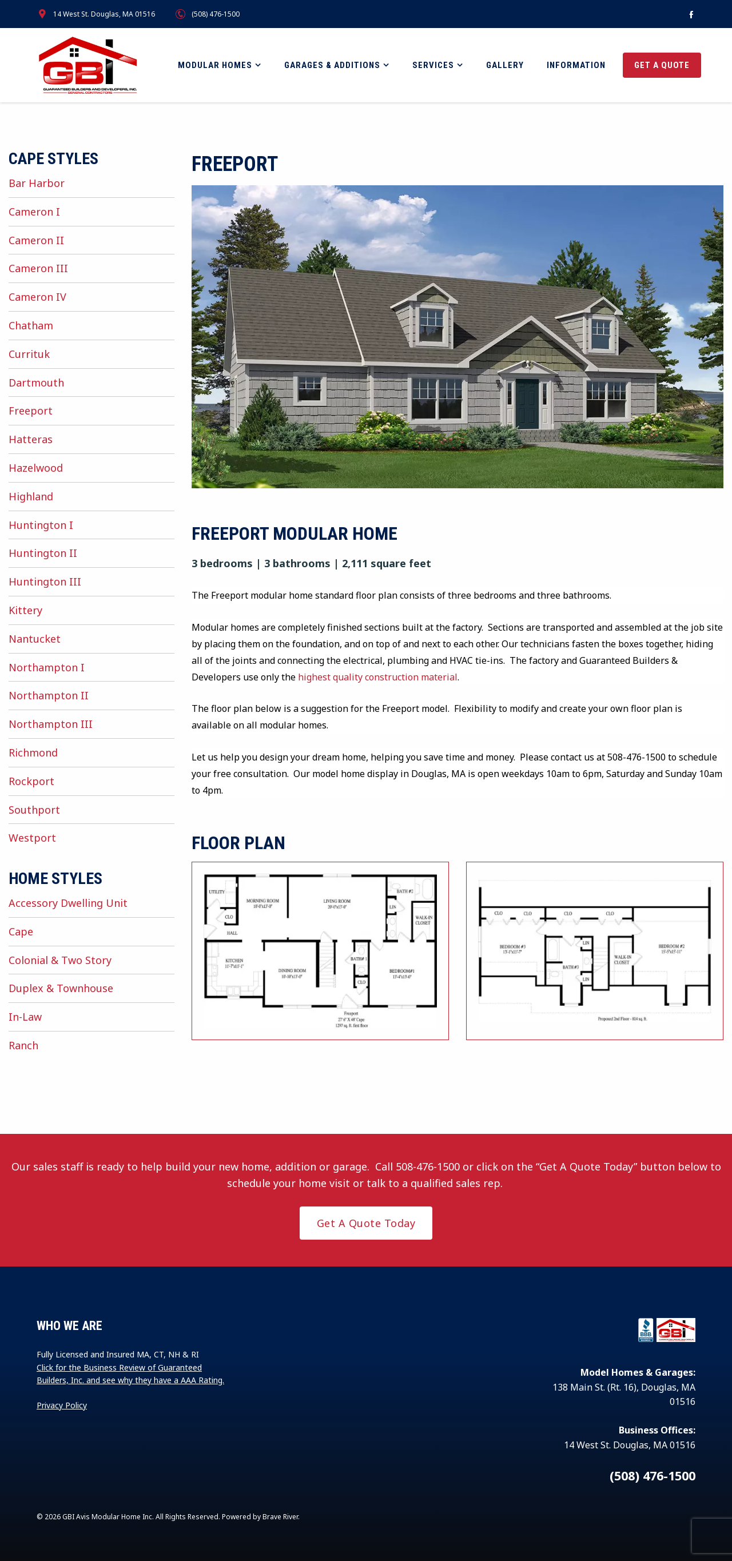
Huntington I (41, 525)
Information (576, 65)
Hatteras (31, 439)
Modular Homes (215, 65)
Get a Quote (662, 65)
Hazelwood (36, 468)
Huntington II (43, 553)
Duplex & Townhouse (61, 988)
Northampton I (47, 667)
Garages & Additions (332, 65)
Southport (34, 810)
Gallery (505, 65)
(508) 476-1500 (216, 14)
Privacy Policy (62, 1405)
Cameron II (36, 240)
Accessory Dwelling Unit (68, 903)
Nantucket (35, 639)
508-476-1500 (428, 1166)
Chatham (31, 325)
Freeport (31, 410)
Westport (32, 838)
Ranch (23, 1045)
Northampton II (49, 695)
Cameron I (34, 211)
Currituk (29, 354)
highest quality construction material (378, 677)
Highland (31, 496)
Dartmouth (36, 382)
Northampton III (51, 724)
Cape (21, 931)
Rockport (31, 781)
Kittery (25, 610)
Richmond (33, 752)
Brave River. (281, 1517)
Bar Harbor (37, 183)
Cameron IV (37, 297)
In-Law (25, 1017)
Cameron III (38, 268)
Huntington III (45, 581)
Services (433, 65)
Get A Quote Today (366, 1223)
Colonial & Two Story (60, 960)
